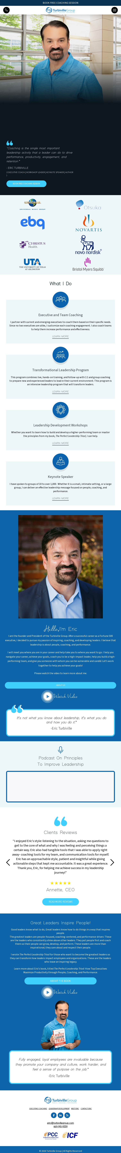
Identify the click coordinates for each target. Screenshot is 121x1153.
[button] (114, 10)
